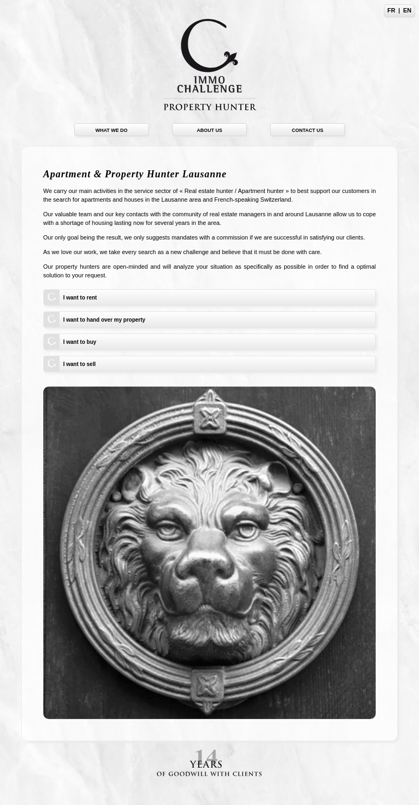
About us (209, 130)
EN (407, 10)
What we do (111, 130)
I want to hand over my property (104, 320)
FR (391, 10)
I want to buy (79, 342)
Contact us (307, 130)
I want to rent (80, 298)
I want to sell (79, 364)
